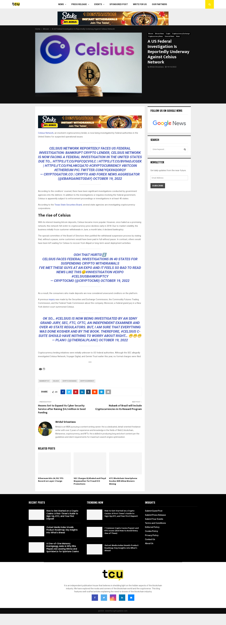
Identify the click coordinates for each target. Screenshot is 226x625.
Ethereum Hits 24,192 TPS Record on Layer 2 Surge (50, 479)
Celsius (56, 381)
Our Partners (159, 4)
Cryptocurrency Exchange (181, 33)
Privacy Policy (151, 535)
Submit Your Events (154, 519)
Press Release (79, 4)
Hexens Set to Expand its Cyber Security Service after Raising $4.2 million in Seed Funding (62, 409)
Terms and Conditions (155, 523)
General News (169, 36)
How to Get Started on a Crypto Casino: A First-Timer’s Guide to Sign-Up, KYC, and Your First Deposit (62, 514)
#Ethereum (63, 170)
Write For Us (140, 4)
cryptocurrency (87, 381)
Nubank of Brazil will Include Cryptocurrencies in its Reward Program (118, 407)
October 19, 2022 (107, 179)
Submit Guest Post (153, 511)
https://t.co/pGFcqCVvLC (74, 161)
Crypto (168, 33)
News (61, 4)
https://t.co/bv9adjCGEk (120, 161)
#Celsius (63, 318)
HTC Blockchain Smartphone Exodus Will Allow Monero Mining (123, 481)
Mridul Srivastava (157, 67)
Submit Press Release (155, 515)
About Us (149, 543)
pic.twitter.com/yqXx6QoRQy (100, 170)
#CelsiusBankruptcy (90, 276)
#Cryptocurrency (105, 166)
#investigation (99, 272)
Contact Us (150, 539)
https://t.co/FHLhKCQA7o (66, 166)
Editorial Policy (152, 527)
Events (98, 4)
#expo (118, 272)
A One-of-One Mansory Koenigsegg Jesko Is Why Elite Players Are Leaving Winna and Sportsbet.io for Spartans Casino (62, 547)
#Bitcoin (129, 166)
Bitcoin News (159, 33)
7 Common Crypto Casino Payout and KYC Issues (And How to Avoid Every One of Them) (121, 530)
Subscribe (157, 186)
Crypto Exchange (70, 381)
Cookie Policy (151, 531)
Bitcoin (150, 33)
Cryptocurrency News (155, 36)
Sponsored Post (119, 4)
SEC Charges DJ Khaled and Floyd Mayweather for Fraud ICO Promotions (90, 481)
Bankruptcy (44, 381)
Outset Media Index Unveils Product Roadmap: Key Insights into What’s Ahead (62, 530)
